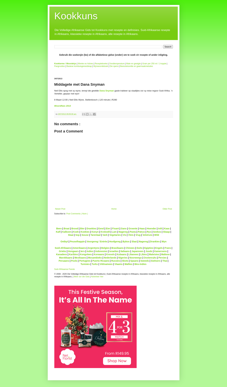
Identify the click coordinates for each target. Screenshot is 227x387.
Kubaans (121, 254)
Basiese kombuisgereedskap (79, 66)
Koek (76, 231)
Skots (125, 260)
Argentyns (93, 248)
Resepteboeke (101, 63)
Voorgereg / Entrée (97, 241)
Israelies (114, 251)
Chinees (130, 248)
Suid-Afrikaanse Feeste (64, 269)
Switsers (155, 260)
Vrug (138, 235)
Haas (142, 228)
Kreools (110, 254)
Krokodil (105, 231)
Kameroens (160, 251)
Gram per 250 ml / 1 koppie (154, 63)
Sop (77, 235)
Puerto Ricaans (101, 260)
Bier (82, 228)
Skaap (166, 231)
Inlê (160, 228)
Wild (156, 235)
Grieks (62, 251)
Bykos (126, 241)
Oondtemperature (117, 63)
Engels (159, 248)
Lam (114, 231)
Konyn (95, 231)
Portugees (85, 260)
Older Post (167, 209)
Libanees (133, 254)
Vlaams (118, 264)
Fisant (115, 228)
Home (114, 209)
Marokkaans (65, 257)
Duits (139, 248)
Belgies (105, 248)
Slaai (70, 235)
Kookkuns (76, 15)
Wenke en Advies (85, 63)
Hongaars (73, 251)
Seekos (157, 231)
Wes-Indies (140, 264)
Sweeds (144, 260)
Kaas (167, 228)
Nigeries (122, 257)
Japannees (138, 251)
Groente (133, 228)
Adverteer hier (97, 276)
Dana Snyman (106, 90)
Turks (95, 264)
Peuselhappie (77, 241)
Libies (143, 254)
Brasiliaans (117, 248)
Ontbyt (64, 241)
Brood (74, 228)
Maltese (165, 254)
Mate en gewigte (133, 63)
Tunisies (85, 264)
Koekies (85, 231)
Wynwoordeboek (100, 66)
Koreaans (99, 254)
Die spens (114, 66)
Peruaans (64, 260)
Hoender (151, 228)
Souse (85, 235)
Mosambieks (95, 257)
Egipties (148, 248)
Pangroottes (59, 66)
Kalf (58, 231)
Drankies (91, 228)
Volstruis (147, 235)
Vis (124, 235)
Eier (108, 228)
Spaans (134, 260)
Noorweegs (135, 257)
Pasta (133, 231)
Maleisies (154, 254)
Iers (83, 251)
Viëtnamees (106, 264)
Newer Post (60, 209)
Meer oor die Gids (81, 276)
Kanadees (61, 254)
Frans (168, 248)
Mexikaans (80, 257)
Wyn (164, 241)
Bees (59, 228)
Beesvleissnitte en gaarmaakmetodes (136, 66)
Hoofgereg (115, 241)
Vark (105, 235)
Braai (66, 228)
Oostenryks (150, 257)
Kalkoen (66, 231)
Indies (90, 251)
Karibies (73, 254)
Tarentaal (95, 235)
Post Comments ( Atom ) (77, 214)
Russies (115, 260)
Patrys (141, 231)
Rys (149, 231)
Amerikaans (79, 248)
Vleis (131, 235)
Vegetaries (115, 235)
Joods (149, 251)
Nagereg (123, 231)
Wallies (128, 264)
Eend (101, 228)
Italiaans (125, 251)
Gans (124, 228)
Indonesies (101, 251)
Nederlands (110, 257)
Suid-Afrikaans (63, 248)
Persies (162, 257)
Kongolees (86, 254)
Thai (164, 260)
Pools (74, 260)
